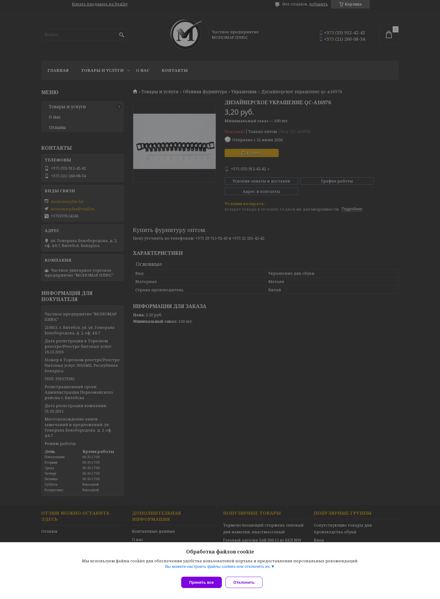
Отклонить (246, 582)
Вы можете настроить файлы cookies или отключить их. (218, 569)
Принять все (201, 582)
